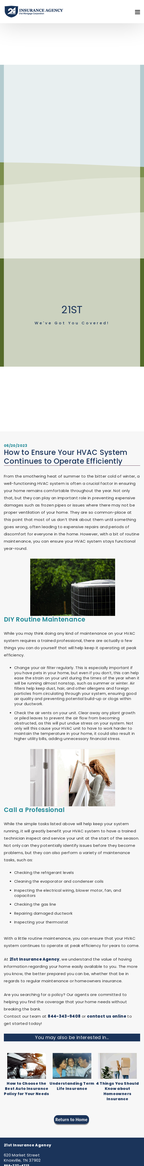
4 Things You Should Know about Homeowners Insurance (117, 1091)
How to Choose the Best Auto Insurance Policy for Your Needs (26, 1088)
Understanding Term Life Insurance (72, 1086)
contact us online (106, 1016)
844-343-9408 (64, 1016)
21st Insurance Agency (35, 959)
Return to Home (71, 1119)
